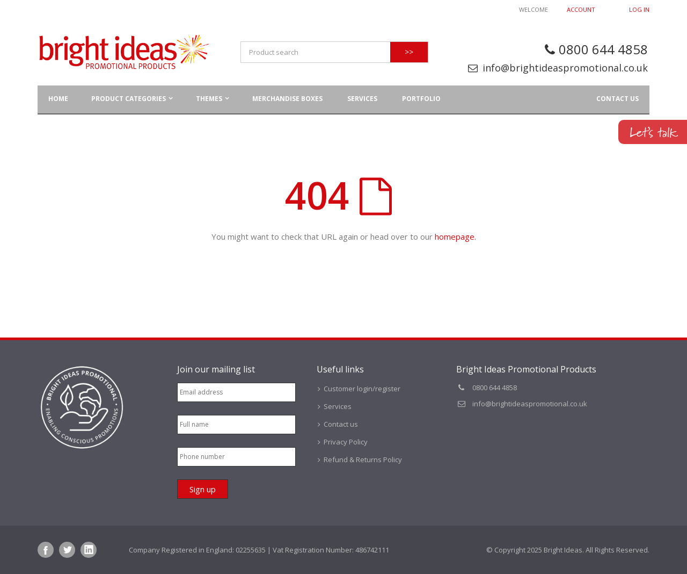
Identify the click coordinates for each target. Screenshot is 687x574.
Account (581, 9)
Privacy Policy (346, 442)
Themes (209, 98)
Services (362, 98)
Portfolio (421, 98)
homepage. (455, 236)
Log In (639, 9)
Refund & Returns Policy (363, 459)
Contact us (617, 98)
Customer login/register (362, 388)
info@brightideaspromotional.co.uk (565, 67)
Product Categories (128, 98)
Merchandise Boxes (287, 98)
